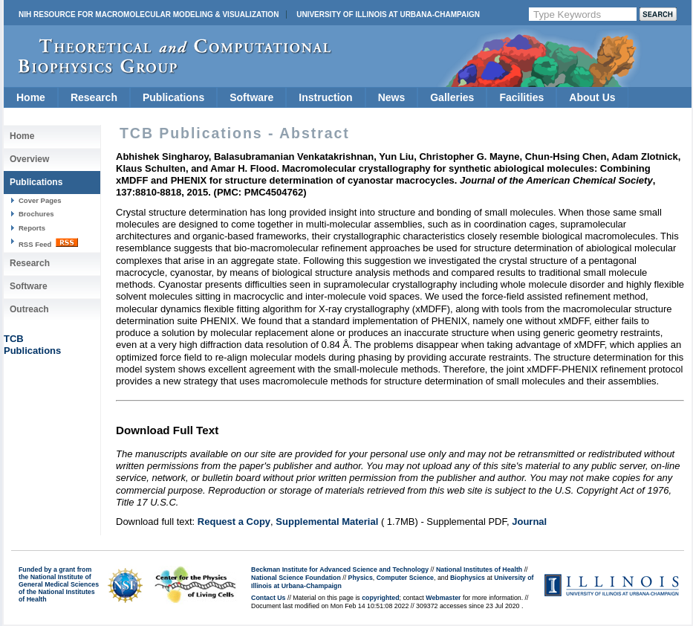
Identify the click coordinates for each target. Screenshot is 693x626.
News (392, 97)
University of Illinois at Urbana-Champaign (388, 14)
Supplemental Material (327, 521)
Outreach (29, 309)
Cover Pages (40, 200)
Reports (32, 228)
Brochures (36, 214)
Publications (173, 97)
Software (251, 97)
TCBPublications (32, 344)
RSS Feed (48, 243)
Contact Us (268, 597)
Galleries (452, 97)
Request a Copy (234, 521)
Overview (29, 159)
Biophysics (467, 577)
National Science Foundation (296, 577)
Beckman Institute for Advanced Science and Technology (340, 569)
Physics (360, 577)
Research (94, 97)
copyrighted (380, 597)
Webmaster (443, 597)
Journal (529, 521)
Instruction (325, 97)
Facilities (521, 97)
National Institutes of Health (479, 569)
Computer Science (405, 577)
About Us (592, 97)
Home (30, 97)
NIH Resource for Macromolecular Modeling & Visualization (149, 14)
